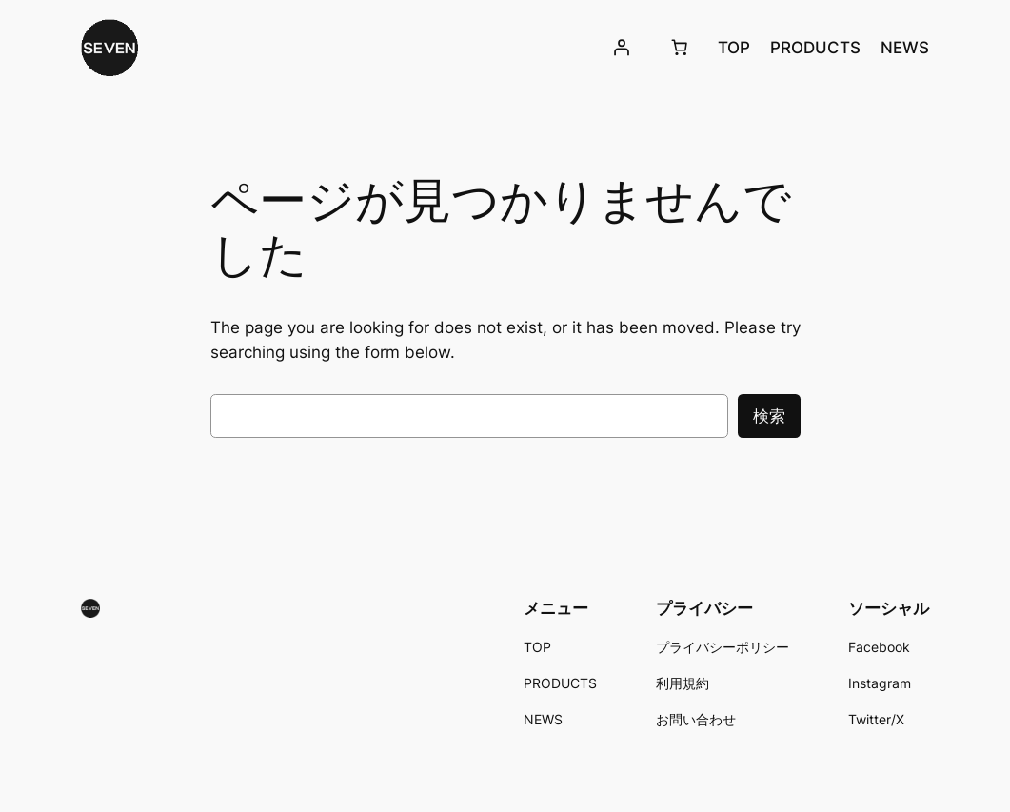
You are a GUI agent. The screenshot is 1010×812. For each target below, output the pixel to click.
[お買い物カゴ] (680, 48)
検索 (769, 416)
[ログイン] (621, 48)
